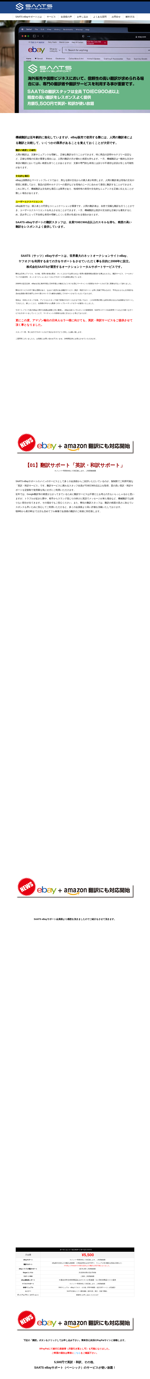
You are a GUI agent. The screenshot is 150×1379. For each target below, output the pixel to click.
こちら (77, 1353)
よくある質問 (100, 17)
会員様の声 (66, 17)
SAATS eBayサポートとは (28, 17)
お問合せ (116, 17)
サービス (51, 17)
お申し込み (82, 17)
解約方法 (130, 17)
